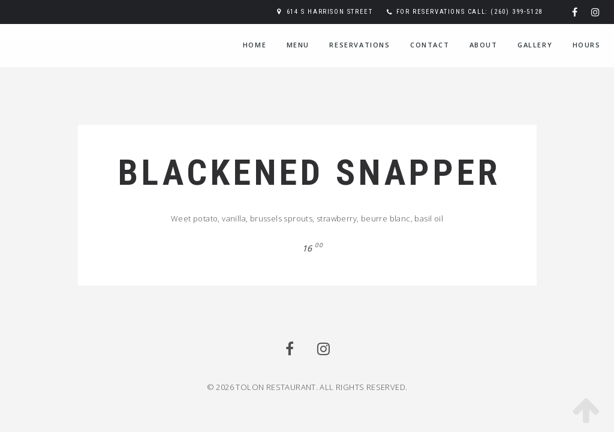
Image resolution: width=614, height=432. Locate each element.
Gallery (534, 44)
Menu (298, 44)
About (483, 44)
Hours (587, 44)
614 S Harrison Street (330, 12)
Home (254, 44)
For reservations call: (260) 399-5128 (469, 12)
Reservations (359, 44)
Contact (429, 44)
